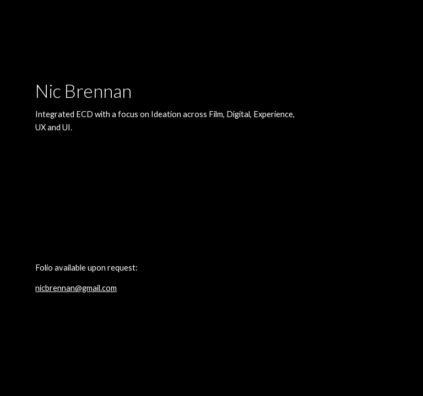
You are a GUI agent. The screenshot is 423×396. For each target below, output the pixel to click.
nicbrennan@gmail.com (76, 288)
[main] (165, 198)
